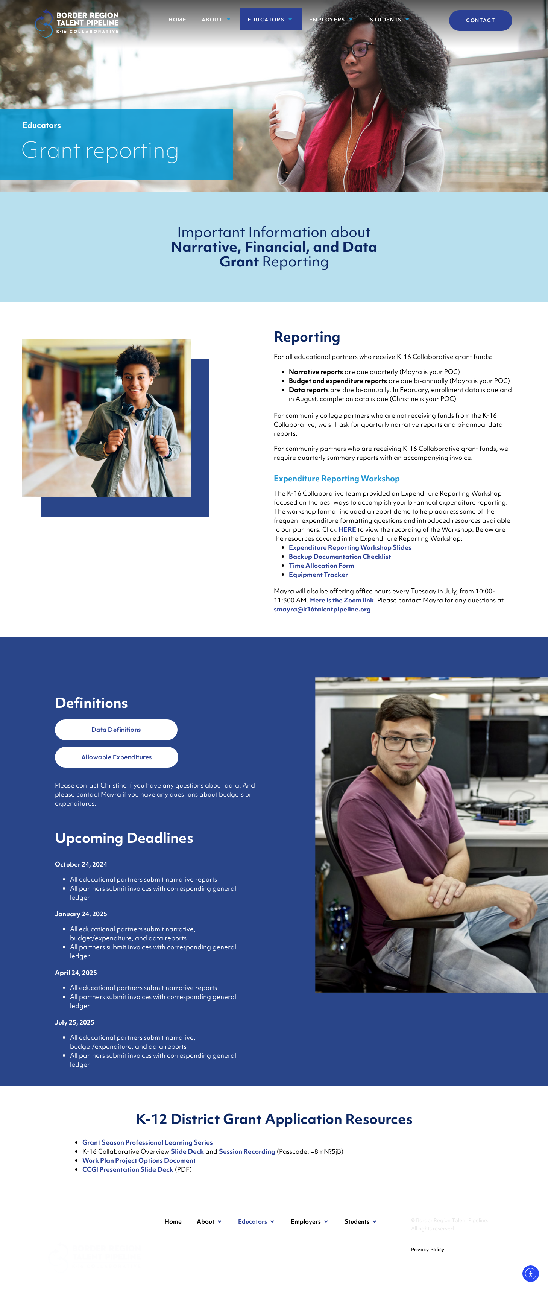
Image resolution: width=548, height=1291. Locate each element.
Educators (271, 19)
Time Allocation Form (321, 565)
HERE (347, 529)
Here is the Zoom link (342, 600)
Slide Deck (187, 1151)
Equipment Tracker (318, 574)
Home (177, 19)
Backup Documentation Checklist (340, 556)
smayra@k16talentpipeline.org (322, 609)
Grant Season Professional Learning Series (147, 1142)
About (217, 19)
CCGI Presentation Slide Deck (127, 1169)
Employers (332, 19)
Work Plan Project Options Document (139, 1160)
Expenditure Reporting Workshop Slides (350, 547)
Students (390, 19)
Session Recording (247, 1151)
